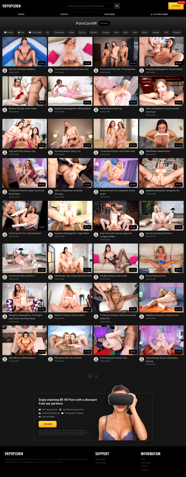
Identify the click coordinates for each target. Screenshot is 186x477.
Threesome (59, 32)
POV (166, 32)
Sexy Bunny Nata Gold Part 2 (159, 233)
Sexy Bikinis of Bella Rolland (22, 358)
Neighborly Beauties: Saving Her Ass (163, 190)
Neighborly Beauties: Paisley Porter (162, 315)
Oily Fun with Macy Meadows (22, 69)
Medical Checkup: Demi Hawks (23, 108)
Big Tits (82, 32)
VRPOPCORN (11, 6)
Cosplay (105, 32)
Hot (21, 32)
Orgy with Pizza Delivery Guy (22, 151)
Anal (135, 32)
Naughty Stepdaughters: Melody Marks (73, 108)
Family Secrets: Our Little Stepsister (25, 233)
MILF (126, 32)
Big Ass (94, 32)
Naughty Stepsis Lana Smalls (113, 275)
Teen (116, 32)
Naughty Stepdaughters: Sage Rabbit (72, 233)
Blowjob (176, 32)
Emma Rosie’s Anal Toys (111, 108)
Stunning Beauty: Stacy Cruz (68, 151)
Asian (71, 32)
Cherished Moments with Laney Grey (72, 69)
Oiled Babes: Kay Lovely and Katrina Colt (73, 275)
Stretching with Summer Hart (113, 358)
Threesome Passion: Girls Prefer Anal (117, 151)
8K (48, 32)
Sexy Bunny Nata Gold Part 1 (22, 275)
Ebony (144, 32)
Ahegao (155, 32)
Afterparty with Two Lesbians (68, 358)
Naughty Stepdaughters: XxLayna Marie (164, 69)
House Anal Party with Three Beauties (117, 69)
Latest (8, 32)
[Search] (117, 6)
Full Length (35, 32)
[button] (48, 424)
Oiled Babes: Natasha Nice (158, 151)
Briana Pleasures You (156, 275)
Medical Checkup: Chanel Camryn (70, 315)
